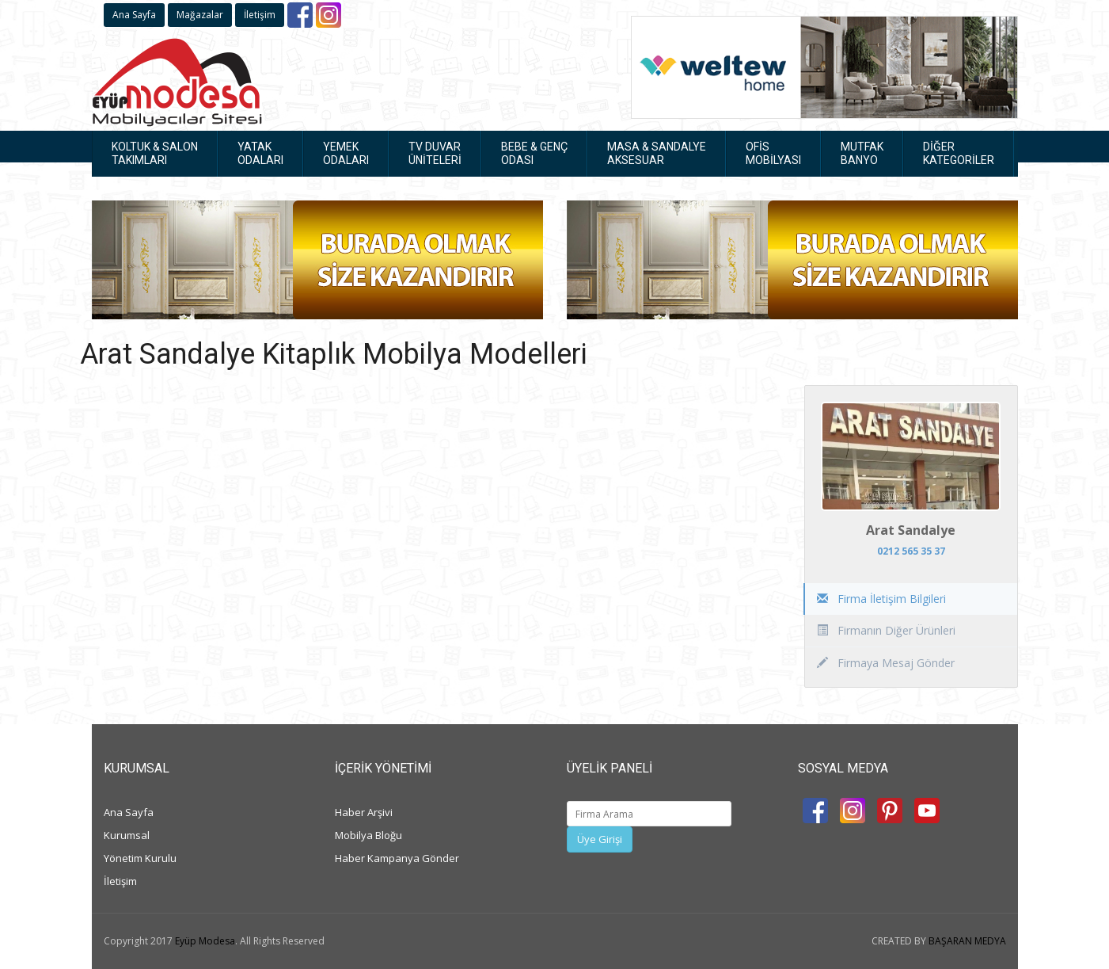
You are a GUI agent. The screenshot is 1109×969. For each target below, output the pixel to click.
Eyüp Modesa (205, 941)
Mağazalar (200, 14)
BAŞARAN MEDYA (967, 941)
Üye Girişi (599, 839)
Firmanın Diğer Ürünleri (886, 630)
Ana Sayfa (134, 14)
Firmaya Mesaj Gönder (886, 662)
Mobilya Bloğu (368, 835)
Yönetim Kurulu (140, 858)
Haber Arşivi (364, 812)
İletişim (259, 14)
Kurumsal (127, 835)
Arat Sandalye (910, 530)
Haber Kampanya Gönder (397, 858)
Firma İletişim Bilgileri (881, 598)
